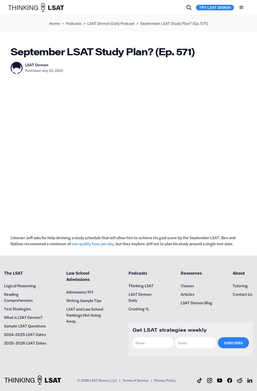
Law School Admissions (78, 276)
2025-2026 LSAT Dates (25, 343)
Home (54, 23)
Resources (191, 273)
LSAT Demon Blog (196, 303)
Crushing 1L (138, 309)
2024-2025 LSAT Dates (25, 334)
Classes (187, 285)
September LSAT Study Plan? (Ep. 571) (174, 23)
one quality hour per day (93, 244)
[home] (36, 7)
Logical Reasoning (20, 285)
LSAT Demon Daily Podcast (111, 23)
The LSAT (13, 273)
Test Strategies (17, 309)
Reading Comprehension (18, 297)
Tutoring (240, 285)
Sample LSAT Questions (25, 326)
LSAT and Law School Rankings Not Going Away (84, 315)
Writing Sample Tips (83, 300)
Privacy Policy (165, 380)
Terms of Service (135, 380)
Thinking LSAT (141, 285)
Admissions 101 (79, 292)
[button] (241, 7)
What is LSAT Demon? (23, 317)
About (239, 273)
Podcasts (74, 23)
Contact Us (242, 294)
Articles (187, 294)
